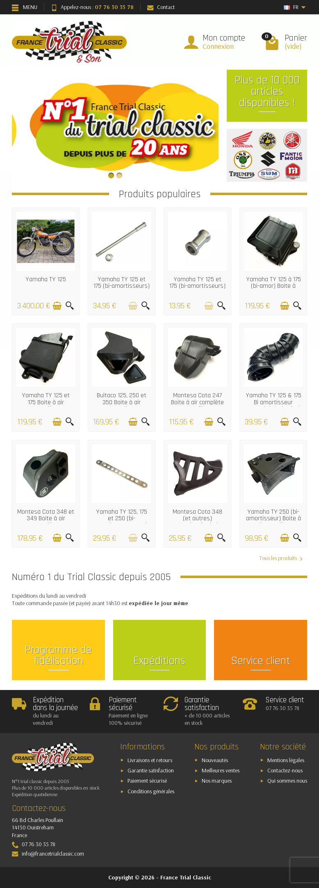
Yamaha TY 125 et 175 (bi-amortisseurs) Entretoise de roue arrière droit (197, 289)
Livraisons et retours (150, 760)
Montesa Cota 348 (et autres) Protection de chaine (197, 519)
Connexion (218, 46)
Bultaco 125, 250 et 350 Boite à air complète (121, 402)
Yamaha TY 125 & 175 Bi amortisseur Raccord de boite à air (273, 402)
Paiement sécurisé (147, 780)
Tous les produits (280, 558)
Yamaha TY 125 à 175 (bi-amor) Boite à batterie (273, 286)
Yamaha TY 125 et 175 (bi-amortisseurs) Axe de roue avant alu (121, 289)
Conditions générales (151, 791)
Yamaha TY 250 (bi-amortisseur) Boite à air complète (273, 519)
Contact (161, 7)
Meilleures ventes (220, 770)
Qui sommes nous (287, 780)
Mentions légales (285, 760)
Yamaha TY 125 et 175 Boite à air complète (46, 402)
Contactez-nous (285, 770)
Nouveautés (215, 760)
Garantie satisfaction (151, 770)
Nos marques (217, 780)
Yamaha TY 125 (45, 279)
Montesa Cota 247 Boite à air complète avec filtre (197, 402)
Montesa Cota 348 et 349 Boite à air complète (45, 519)
